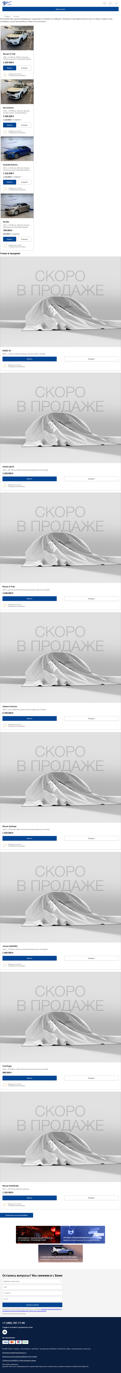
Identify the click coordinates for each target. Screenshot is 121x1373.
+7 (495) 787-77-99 (13, 1323)
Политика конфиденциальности (14, 1353)
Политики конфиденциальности (51, 1309)
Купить (9, 68)
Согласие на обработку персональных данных (19, 1360)
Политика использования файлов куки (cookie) (19, 1356)
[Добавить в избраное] (31, 28)
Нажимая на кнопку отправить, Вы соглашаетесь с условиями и (32, 1310)
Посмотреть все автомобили (17, 1215)
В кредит (24, 68)
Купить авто (60, 9)
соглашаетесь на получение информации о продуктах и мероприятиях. (24, 1311)
